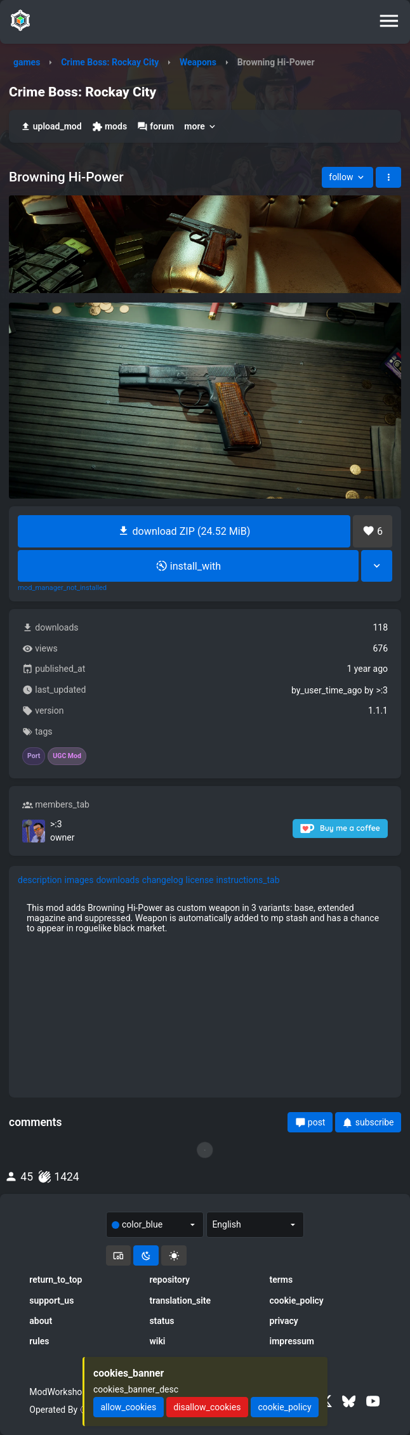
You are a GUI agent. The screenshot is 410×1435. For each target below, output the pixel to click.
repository (169, 1279)
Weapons (198, 62)
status (161, 1321)
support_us (51, 1300)
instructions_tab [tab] (248, 880)
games (26, 62)
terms (281, 1279)
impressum (292, 1341)
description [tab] (40, 880)
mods (109, 126)
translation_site (180, 1300)
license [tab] (200, 880)
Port (33, 756)
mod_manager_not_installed (62, 588)
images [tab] (79, 880)
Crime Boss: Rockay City (110, 62)
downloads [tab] (117, 880)
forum (155, 126)
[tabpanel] (205, 918)
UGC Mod (67, 756)
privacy (284, 1321)
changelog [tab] (162, 880)
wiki (157, 1341)
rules (39, 1341)
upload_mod (51, 126)
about (40, 1321)
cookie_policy (297, 1300)
